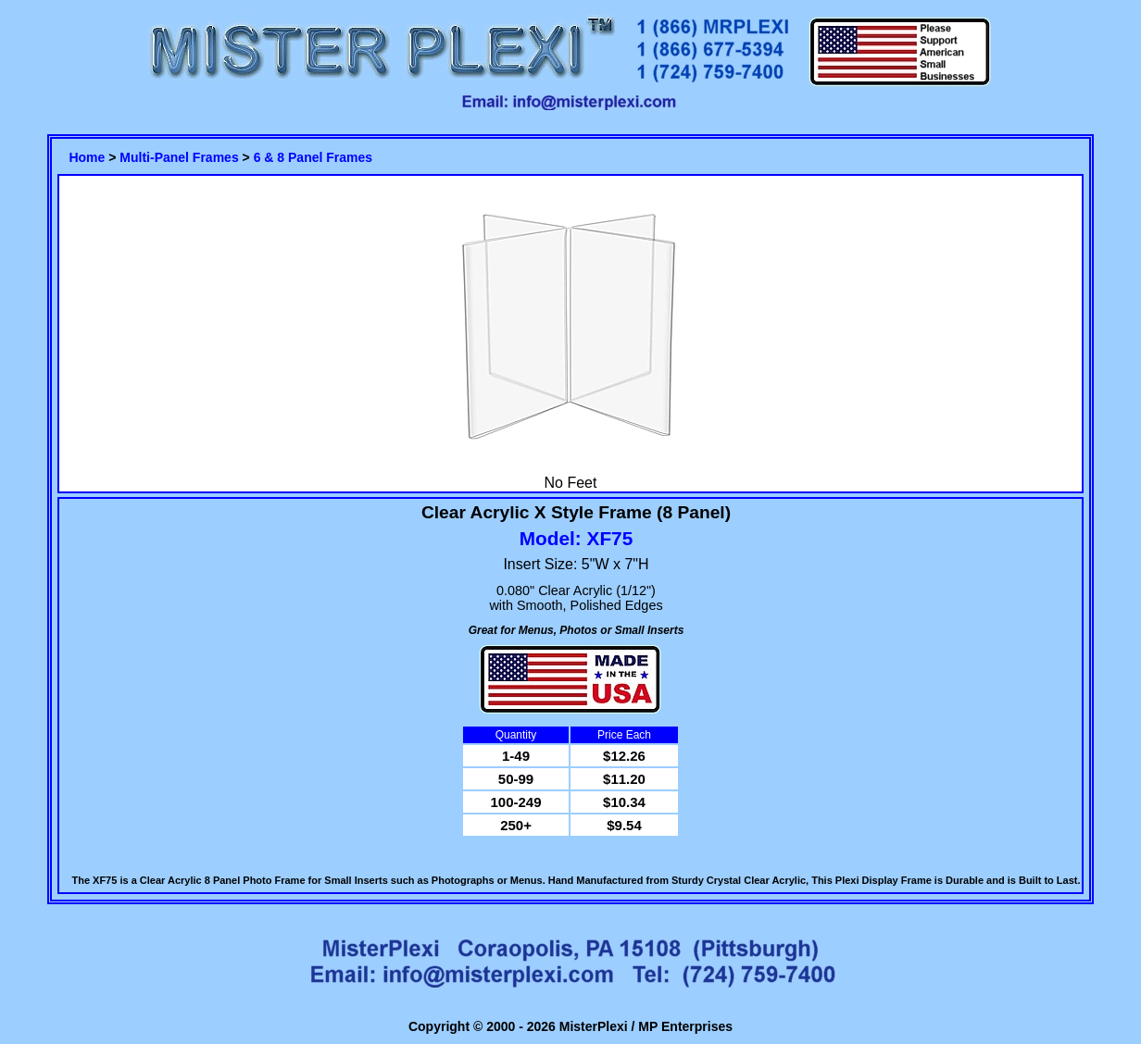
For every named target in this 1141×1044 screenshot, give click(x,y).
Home (87, 157)
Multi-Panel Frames (178, 157)
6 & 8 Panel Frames (313, 157)
